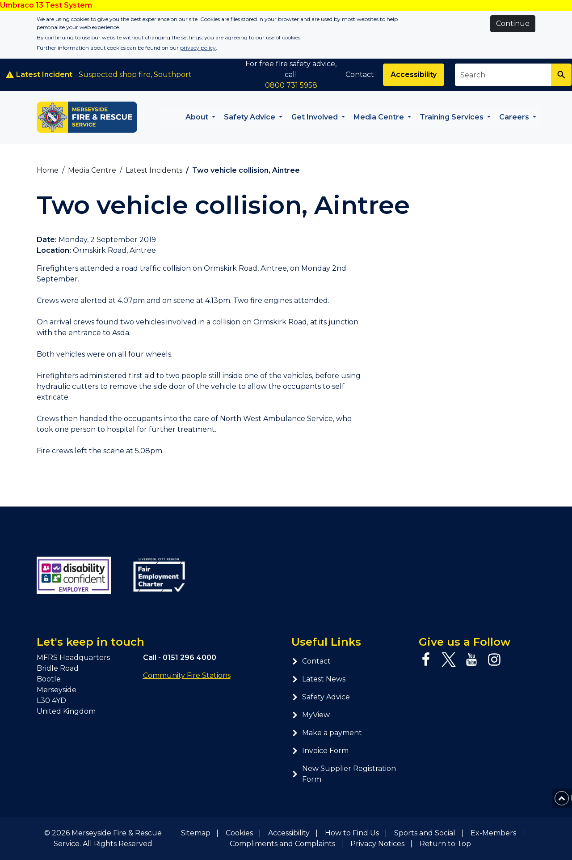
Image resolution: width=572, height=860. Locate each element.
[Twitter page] (449, 659)
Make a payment (326, 732)
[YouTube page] (471, 659)
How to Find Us (352, 833)
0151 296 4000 (189, 657)
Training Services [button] (452, 117)
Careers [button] (515, 117)
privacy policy (198, 47)
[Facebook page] (426, 659)
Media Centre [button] (379, 117)
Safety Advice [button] (250, 117)
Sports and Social (424, 833)
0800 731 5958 (291, 85)
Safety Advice (320, 697)
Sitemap (195, 833)
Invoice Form (320, 750)
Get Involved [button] (315, 117)
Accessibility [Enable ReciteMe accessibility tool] (414, 74)
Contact (359, 74)
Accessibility (289, 833)
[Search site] (503, 75)
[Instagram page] (494, 659)
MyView (310, 715)
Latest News (318, 679)
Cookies (239, 833)
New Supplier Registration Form (343, 773)
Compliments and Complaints (282, 843)
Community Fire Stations (187, 675)
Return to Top (445, 843)
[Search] (561, 75)
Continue (513, 23)
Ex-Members (493, 833)
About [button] (197, 117)
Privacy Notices (377, 843)
